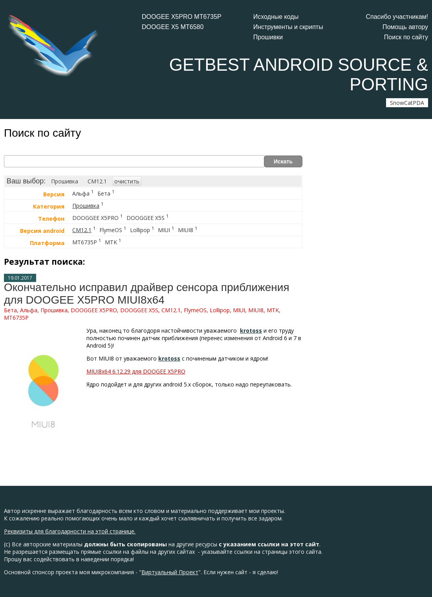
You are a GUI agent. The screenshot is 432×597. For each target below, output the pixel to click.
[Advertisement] (369, 273)
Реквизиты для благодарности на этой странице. (69, 531)
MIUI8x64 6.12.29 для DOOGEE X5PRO (135, 371)
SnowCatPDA (407, 102)
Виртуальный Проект (169, 572)
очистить (126, 181)
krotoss (251, 330)
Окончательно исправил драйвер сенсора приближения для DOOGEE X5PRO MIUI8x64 (146, 293)
